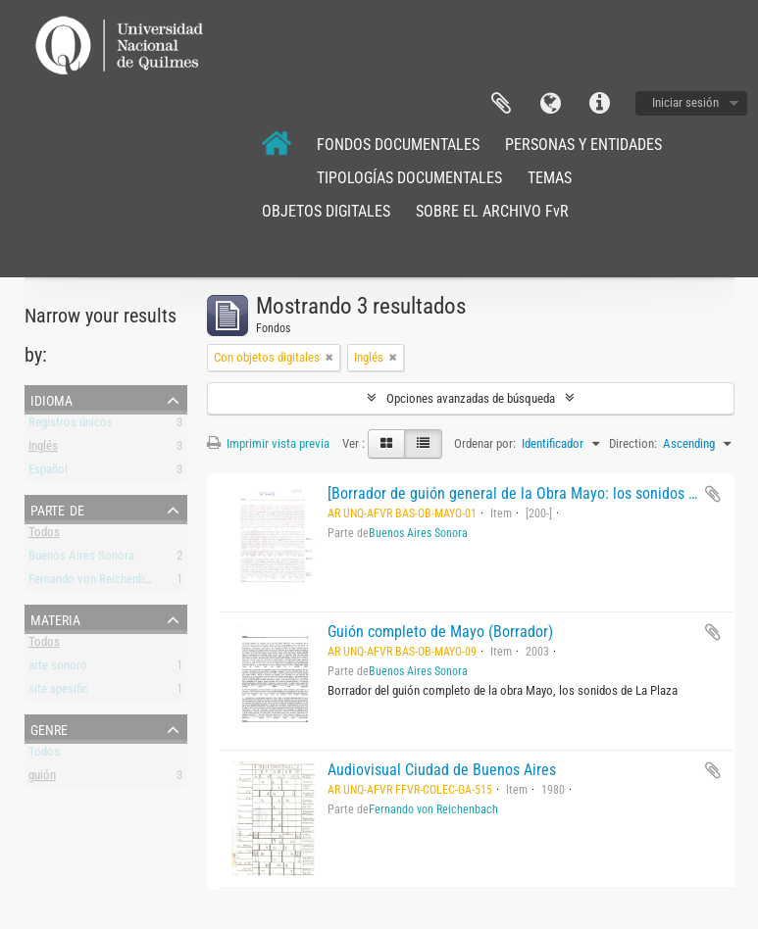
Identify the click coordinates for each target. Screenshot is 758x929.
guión (42, 778)
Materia (55, 618)
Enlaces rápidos (599, 103)
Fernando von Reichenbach (95, 582)
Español (48, 472)
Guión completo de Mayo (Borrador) (440, 631)
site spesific (58, 692)
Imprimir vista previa (268, 443)
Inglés (43, 449)
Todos (44, 535)
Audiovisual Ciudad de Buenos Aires (442, 769)
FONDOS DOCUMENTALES (398, 144)
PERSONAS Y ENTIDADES (583, 144)
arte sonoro (57, 668)
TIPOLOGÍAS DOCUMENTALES (409, 178)
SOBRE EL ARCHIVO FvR (492, 211)
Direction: (633, 443)
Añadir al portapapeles (713, 494)
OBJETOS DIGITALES (326, 211)
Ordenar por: (485, 443)
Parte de (57, 508)
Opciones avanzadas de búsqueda (470, 398)
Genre (49, 728)
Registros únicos (70, 425)
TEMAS (550, 178)
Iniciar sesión (685, 102)
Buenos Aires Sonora (81, 559)
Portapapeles (501, 103)
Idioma (550, 103)
